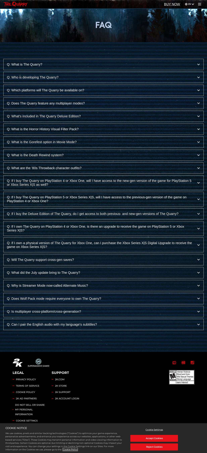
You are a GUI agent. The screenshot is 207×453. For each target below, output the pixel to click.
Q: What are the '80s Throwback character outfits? (103, 168)
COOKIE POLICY (25, 392)
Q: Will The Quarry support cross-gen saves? (103, 260)
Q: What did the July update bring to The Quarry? (103, 273)
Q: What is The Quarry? (103, 64)
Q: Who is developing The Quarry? (103, 77)
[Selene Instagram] (183, 363)
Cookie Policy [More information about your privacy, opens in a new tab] (70, 449)
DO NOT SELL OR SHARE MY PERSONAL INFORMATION (30, 409)
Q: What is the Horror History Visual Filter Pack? (103, 129)
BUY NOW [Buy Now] (172, 4)
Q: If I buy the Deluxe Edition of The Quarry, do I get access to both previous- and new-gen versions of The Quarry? (103, 214)
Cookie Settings (27, 420)
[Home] (15, 4)
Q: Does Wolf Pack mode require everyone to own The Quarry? (103, 298)
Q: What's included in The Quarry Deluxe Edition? (103, 116)
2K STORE (61, 385)
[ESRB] (181, 377)
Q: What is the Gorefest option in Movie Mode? (103, 142)
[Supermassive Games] (38, 363)
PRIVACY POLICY (26, 379)
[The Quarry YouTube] (174, 363)
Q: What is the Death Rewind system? (103, 155)
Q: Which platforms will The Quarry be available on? (103, 90)
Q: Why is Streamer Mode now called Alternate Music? (103, 286)
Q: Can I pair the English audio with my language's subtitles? (103, 324)
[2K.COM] (18, 363)
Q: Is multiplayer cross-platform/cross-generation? (103, 311)
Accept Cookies (154, 438)
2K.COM (59, 379)
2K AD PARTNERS (26, 398)
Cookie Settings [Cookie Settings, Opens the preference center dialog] (154, 430)
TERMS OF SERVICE (27, 385)
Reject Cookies (154, 447)
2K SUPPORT (62, 392)
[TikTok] (192, 363)
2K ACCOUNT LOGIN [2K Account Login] (67, 398)
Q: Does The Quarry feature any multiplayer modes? (103, 103)
